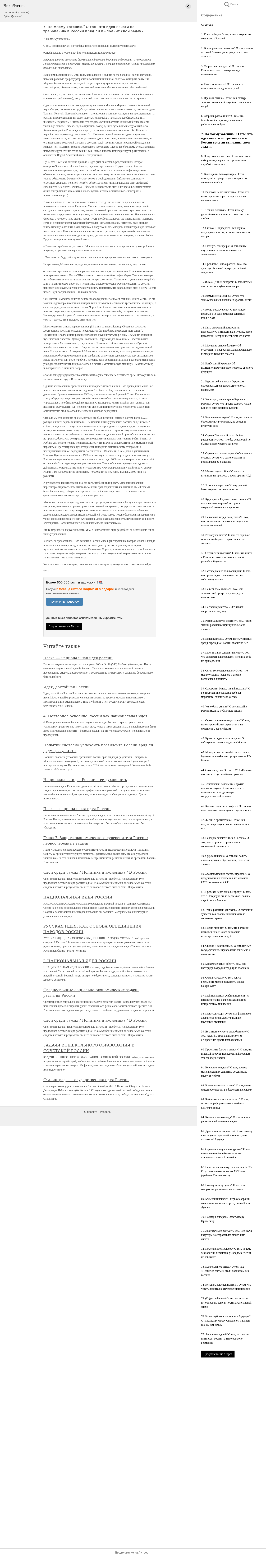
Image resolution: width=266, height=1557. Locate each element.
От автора (207, 24)
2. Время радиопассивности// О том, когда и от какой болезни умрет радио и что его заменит (227, 52)
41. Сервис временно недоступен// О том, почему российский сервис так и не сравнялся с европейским (225, 724)
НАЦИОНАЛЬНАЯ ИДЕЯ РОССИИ (77, 897)
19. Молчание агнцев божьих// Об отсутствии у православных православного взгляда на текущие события (226, 349)
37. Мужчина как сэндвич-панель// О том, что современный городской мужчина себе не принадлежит (226, 656)
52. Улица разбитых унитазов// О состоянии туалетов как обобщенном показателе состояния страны (227, 914)
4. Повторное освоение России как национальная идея (95, 716)
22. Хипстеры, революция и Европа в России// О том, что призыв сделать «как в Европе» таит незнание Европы (226, 403)
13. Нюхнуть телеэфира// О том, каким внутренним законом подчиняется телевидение (223, 250)
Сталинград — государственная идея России (86, 1079)
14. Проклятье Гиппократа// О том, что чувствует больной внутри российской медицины (224, 268)
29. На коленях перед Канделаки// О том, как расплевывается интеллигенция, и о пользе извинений (225, 521)
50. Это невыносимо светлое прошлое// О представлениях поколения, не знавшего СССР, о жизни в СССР (225, 878)
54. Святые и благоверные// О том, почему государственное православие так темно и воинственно (226, 950)
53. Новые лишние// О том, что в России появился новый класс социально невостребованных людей (225, 932)
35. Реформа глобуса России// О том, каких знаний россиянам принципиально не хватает (226, 625)
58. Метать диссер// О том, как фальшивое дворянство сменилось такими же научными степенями (226, 1017)
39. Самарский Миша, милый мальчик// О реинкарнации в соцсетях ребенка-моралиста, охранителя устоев (225, 692)
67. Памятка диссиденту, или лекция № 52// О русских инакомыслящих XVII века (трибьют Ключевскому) (226, 1171)
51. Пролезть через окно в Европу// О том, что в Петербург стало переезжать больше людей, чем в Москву (226, 896)
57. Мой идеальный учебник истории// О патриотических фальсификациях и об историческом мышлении (225, 999)
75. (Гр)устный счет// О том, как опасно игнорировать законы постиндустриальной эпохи (226, 1302)
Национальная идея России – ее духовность (85, 779)
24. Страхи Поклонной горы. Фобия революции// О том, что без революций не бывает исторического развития (225, 439)
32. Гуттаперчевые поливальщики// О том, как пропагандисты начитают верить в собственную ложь (226, 575)
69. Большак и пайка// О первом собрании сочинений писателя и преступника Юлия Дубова (225, 1203)
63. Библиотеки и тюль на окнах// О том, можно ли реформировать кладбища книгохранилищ (225, 1103)
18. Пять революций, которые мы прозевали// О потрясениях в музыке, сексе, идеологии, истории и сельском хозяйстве (227, 331)
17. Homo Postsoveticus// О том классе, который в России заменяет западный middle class (223, 313)
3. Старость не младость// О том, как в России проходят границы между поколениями (223, 70)
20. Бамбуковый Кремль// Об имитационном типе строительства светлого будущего (227, 367)
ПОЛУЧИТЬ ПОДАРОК (65, 601)
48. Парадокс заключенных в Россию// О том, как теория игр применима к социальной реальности (225, 842)
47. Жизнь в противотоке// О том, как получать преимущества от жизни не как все (225, 824)
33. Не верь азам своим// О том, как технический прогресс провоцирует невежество (222, 593)
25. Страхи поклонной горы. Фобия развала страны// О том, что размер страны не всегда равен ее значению (226, 457)
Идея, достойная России (66, 687)
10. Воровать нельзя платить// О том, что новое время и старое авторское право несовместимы (225, 196)
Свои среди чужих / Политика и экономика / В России (95, 872)
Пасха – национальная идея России (77, 808)
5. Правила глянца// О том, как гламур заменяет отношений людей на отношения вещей (226, 102)
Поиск (230, 4)
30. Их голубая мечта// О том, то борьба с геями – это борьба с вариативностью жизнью (225, 539)
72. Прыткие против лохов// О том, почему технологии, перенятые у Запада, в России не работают (226, 1252)
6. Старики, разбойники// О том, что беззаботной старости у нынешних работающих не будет (222, 120)
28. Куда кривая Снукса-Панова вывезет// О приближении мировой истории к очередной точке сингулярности (226, 503)
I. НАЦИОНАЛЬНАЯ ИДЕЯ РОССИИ (79, 960)
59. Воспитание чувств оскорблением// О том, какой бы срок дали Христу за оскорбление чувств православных (225, 1035)
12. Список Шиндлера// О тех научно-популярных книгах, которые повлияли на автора (225, 232)
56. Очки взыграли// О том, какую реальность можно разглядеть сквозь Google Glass (222, 981)
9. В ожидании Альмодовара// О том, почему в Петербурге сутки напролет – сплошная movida (224, 178)
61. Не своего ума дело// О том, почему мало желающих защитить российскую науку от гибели (224, 1071)
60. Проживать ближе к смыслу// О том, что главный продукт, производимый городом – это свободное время (226, 1053)
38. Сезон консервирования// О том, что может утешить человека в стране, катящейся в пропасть (224, 674)
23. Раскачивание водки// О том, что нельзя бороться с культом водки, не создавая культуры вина (226, 421)
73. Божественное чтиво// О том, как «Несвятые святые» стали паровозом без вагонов (225, 1270)
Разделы (105, 1111)
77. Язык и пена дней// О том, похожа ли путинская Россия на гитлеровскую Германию (225, 1338)
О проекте (90, 1111)
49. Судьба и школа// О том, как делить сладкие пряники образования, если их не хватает (225, 860)
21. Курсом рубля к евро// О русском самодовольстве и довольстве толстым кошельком (223, 385)
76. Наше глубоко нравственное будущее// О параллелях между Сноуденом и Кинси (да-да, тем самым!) (225, 1320)
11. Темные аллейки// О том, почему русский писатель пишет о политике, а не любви (225, 214)
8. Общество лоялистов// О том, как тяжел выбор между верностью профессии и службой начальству (226, 160)
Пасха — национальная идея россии (78, 658)
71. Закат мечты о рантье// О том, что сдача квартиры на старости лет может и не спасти (226, 1234)
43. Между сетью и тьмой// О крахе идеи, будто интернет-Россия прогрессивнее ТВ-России (226, 756)
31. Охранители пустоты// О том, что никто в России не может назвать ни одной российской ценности (226, 557)
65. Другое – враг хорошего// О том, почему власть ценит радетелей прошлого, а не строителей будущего (227, 1135)
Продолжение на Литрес (218, 1353)
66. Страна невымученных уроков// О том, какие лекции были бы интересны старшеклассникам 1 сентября (226, 1153)
